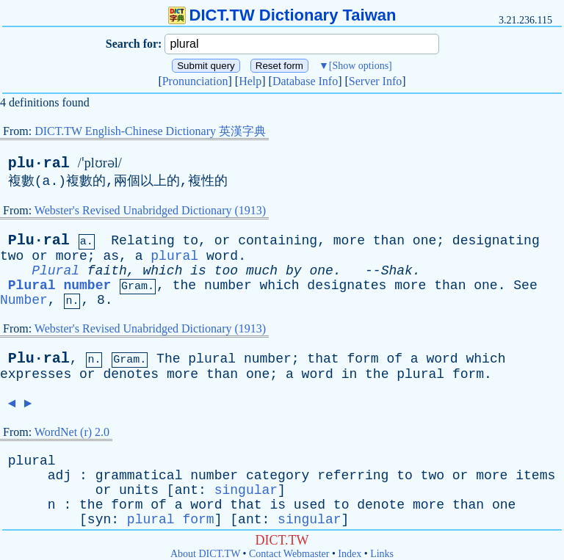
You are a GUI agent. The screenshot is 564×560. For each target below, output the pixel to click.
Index (349, 553)
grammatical (139, 475)
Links (382, 553)
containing (277, 240)
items (535, 475)
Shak (397, 270)
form (362, 359)
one (424, 240)
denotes (131, 374)
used (309, 505)
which (162, 270)
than (389, 240)
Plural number (59, 285)
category (277, 475)
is (198, 270)
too (226, 270)
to (191, 240)
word (222, 256)
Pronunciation (195, 81)
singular (246, 490)
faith (107, 270)
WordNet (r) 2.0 (72, 432)
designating (496, 240)
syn (99, 519)
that (323, 359)
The (168, 359)
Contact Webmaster (289, 553)
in (349, 374)
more (349, 240)
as (111, 256)
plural (174, 256)
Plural (55, 270)
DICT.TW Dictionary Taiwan (282, 15)
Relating (142, 240)
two (12, 256)
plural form (170, 519)
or (222, 240)
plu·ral (39, 163)
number (228, 285)
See (525, 285)
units (139, 490)
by (294, 270)
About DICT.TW (205, 553)
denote (381, 505)
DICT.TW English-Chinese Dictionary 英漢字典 (150, 131)
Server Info (375, 81)
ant (186, 490)
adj (59, 475)
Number (24, 300)
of (394, 359)
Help (250, 81)
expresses (35, 374)
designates (346, 285)
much (262, 270)
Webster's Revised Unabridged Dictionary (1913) (150, 210)
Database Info (305, 81)
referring (352, 475)
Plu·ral (39, 240)
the (184, 285)
